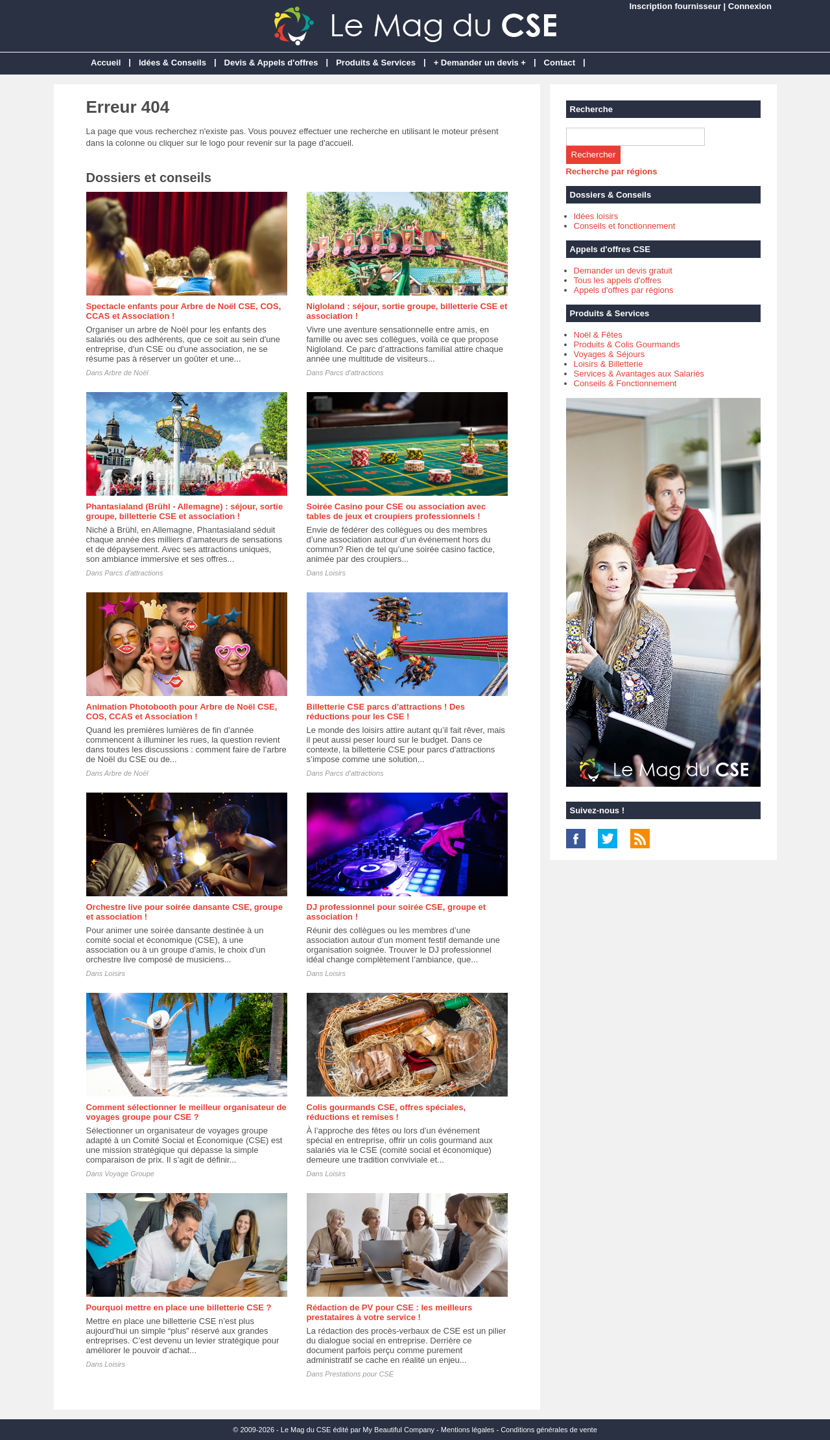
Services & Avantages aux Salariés (639, 373)
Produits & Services (376, 62)
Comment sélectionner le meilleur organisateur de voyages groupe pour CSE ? (186, 1112)
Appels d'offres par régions (624, 290)
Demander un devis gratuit (623, 270)
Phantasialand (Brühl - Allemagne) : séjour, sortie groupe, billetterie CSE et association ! (184, 511)
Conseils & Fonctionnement (625, 383)
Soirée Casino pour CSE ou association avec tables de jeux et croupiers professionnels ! (396, 511)
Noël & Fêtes (598, 335)
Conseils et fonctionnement (625, 226)
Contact (559, 62)
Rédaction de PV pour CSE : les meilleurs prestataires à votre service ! (390, 1312)
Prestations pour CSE (359, 1374)
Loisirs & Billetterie (608, 364)
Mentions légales (468, 1430)
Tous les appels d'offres (617, 280)
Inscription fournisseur (675, 6)
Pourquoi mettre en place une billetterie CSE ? (179, 1307)
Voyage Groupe (129, 1174)
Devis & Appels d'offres (271, 62)
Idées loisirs (596, 216)
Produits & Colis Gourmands (627, 344)
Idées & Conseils (172, 62)
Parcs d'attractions (354, 373)
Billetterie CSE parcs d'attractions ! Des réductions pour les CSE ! (386, 711)
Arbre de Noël (126, 373)
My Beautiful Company (398, 1430)
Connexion (750, 6)
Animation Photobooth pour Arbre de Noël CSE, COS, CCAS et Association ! (182, 711)
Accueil (106, 62)
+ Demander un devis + (480, 62)
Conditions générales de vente (549, 1430)
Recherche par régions (612, 171)
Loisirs (335, 573)
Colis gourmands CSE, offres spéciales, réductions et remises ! (386, 1112)
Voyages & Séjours (609, 354)
